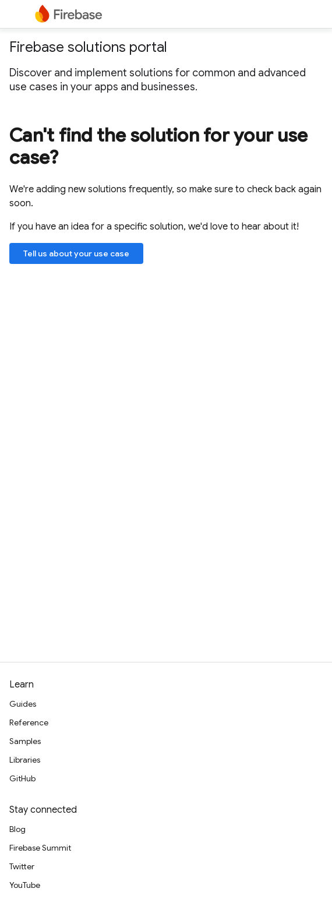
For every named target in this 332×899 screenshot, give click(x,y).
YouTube (24, 885)
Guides (22, 704)
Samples (25, 741)
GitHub (22, 778)
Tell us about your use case (76, 253)
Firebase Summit (40, 847)
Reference (28, 722)
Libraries (24, 760)
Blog (17, 829)
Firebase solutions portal (88, 47)
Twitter (21, 866)
